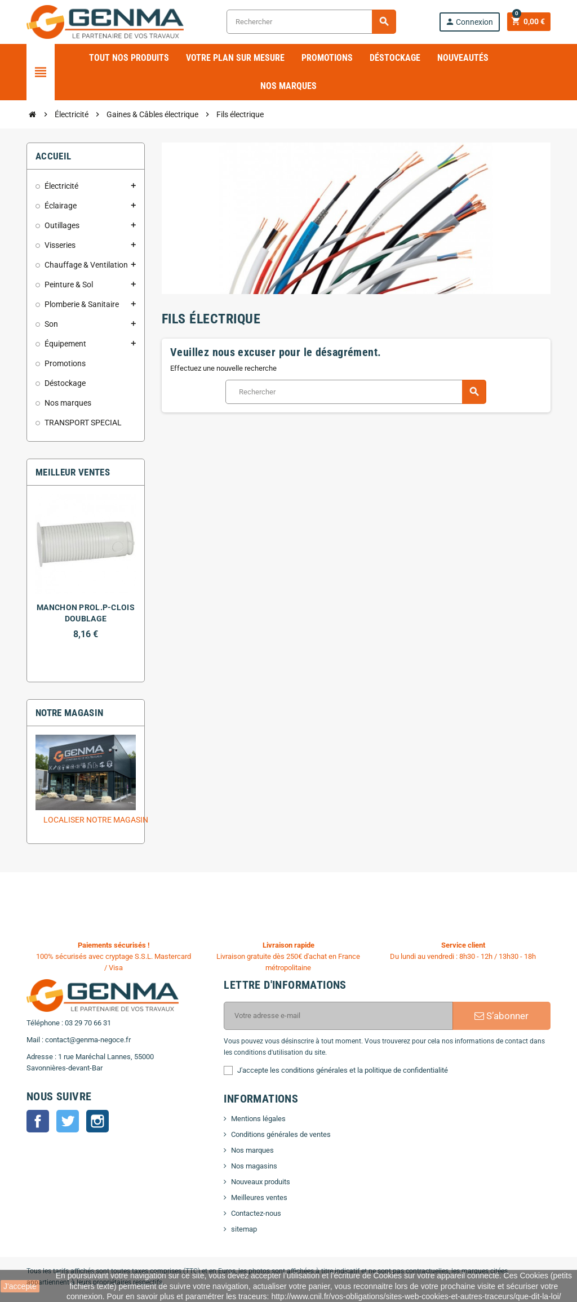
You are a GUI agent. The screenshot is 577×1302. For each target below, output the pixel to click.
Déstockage (395, 57)
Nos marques (288, 86)
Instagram (97, 1121)
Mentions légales (258, 1118)
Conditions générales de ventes (281, 1134)
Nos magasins (254, 1166)
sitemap (244, 1229)
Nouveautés (463, 57)
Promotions (327, 57)
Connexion (468, 21)
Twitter (67, 1121)
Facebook (37, 1121)
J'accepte (20, 1286)
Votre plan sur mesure (235, 57)
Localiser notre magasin (95, 819)
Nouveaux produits (260, 1181)
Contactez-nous (256, 1213)
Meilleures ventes (259, 1197)
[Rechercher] (311, 22)
